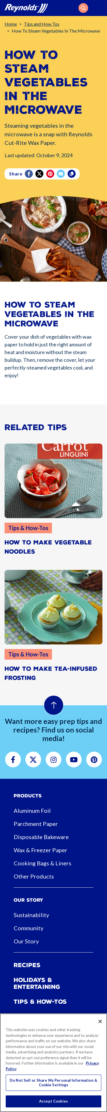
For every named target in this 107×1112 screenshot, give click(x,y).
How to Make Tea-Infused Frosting (51, 673)
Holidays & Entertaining (37, 983)
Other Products (34, 876)
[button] (83, 8)
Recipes (27, 965)
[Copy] (72, 174)
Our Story (26, 941)
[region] (53, 1062)
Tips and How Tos (41, 24)
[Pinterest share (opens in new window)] (50, 174)
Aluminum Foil (32, 810)
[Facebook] (29, 174)
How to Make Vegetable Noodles (48, 547)
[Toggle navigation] (99, 8)
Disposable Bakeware (41, 836)
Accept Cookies (53, 1101)
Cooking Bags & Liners (42, 863)
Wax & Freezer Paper (40, 850)
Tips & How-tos (40, 1001)
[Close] (100, 1021)
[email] (61, 174)
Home (11, 24)
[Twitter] (39, 174)
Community (28, 928)
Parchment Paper (36, 823)
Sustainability (31, 914)
